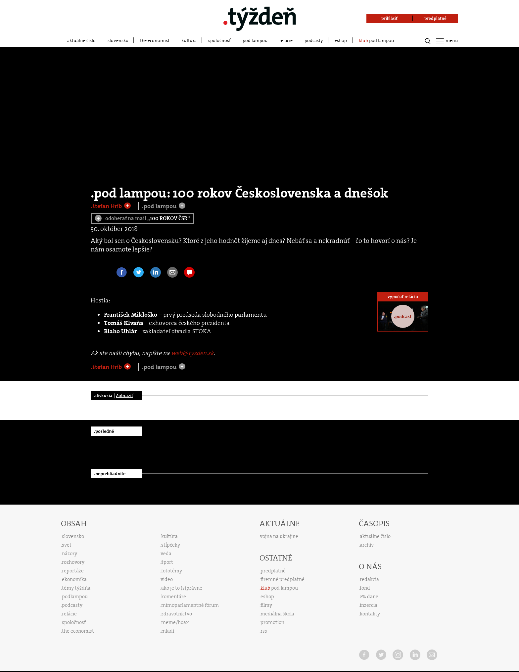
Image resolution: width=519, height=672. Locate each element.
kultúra (189, 40)
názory (69, 553)
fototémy (171, 570)
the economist (154, 40)
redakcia (369, 579)
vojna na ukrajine (279, 536)
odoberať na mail (142, 218)
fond (365, 588)
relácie (286, 40)
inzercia (368, 605)
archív (367, 545)
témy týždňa (76, 588)
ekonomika (74, 579)
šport (167, 562)
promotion (272, 622)
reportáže (73, 570)
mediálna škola (277, 613)
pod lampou (255, 40)
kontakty (370, 613)
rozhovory (73, 562)
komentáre (173, 596)
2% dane (369, 596)
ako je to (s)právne (181, 588)
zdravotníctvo (176, 613)
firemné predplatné (282, 579)
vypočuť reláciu (403, 296)
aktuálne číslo (81, 40)
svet (66, 545)
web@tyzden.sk (192, 353)
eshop (341, 40)
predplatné (273, 570)
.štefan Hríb (107, 206)
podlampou (75, 596)
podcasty (314, 40)
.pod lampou (160, 206)
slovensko (118, 40)
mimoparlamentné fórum (190, 605)
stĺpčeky (170, 545)
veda (166, 553)
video (167, 579)
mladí (167, 631)
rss (263, 631)
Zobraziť (124, 395)
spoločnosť (219, 40)
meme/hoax (175, 622)
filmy (266, 605)
